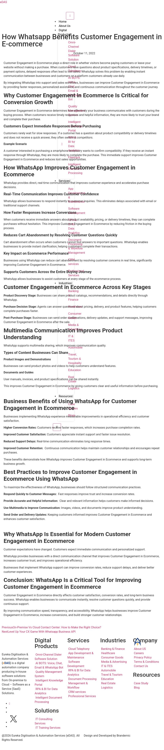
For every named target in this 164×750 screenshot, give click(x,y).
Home (63, 21)
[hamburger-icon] (70, 16)
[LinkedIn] (9, 703)
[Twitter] (13, 722)
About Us (64, 26)
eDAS (3, 2)
